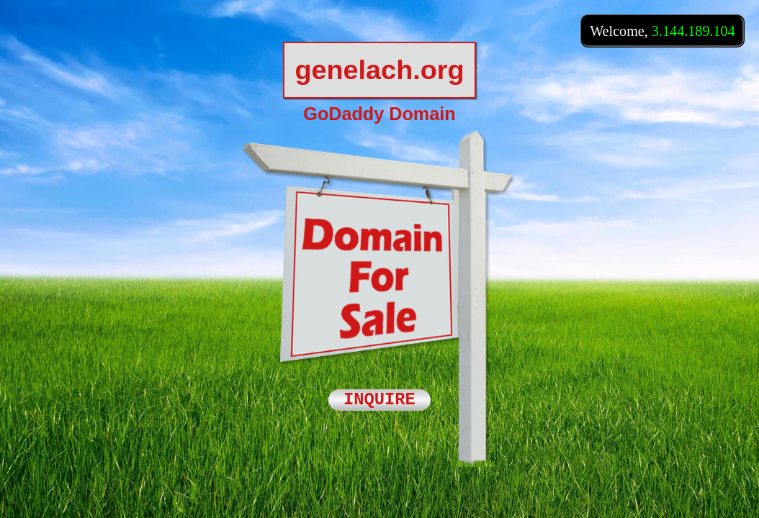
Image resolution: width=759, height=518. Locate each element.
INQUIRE (379, 400)
